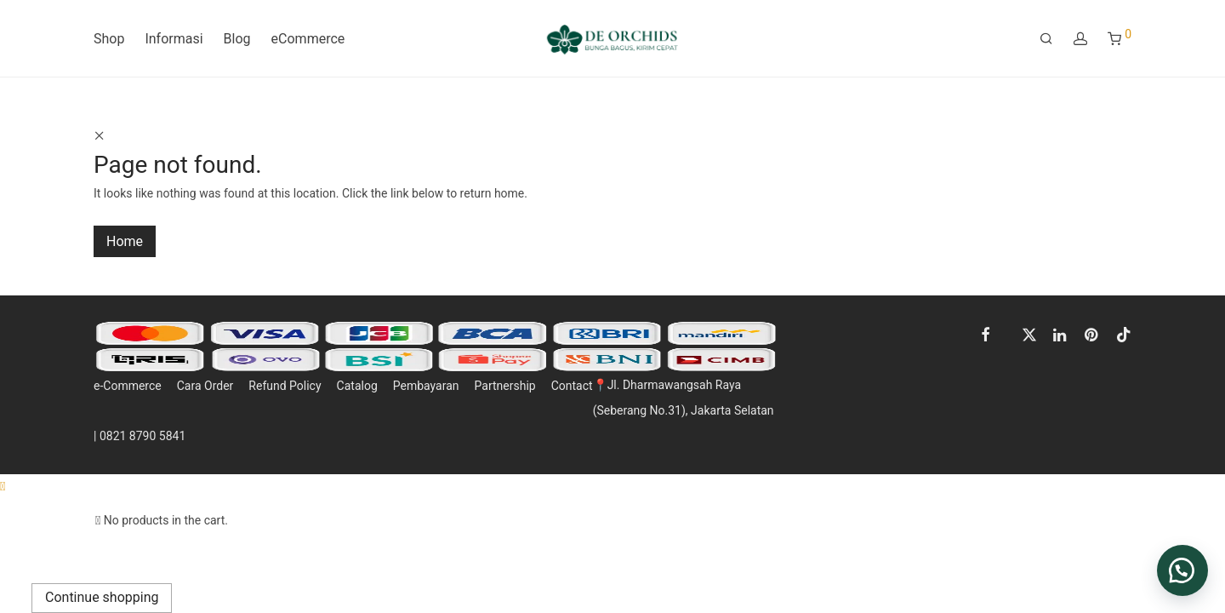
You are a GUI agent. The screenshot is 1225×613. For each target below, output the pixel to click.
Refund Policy (284, 385)
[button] (1182, 570)
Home (124, 241)
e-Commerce (128, 385)
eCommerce (308, 39)
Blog (237, 39)
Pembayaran (426, 385)
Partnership (505, 385)
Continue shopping (101, 597)
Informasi (173, 39)
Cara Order (205, 385)
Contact (572, 385)
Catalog (357, 385)
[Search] (1046, 39)
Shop (109, 39)
